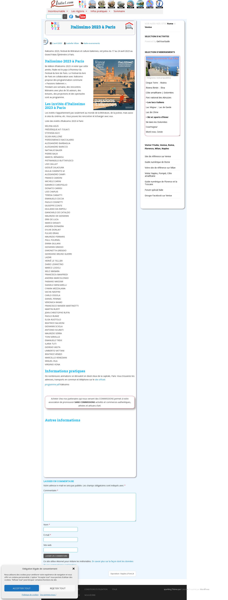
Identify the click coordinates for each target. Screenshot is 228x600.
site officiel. (100, 379)
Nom (46, 524)
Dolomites (169, 92)
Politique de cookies (30, 594)
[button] (73, 568)
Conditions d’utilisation (95, 589)
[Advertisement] (90, 450)
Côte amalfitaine (153, 92)
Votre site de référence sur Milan (160, 167)
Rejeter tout (58, 588)
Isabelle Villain (72, 43)
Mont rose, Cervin (154, 131)
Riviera (163, 82)
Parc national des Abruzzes (158, 97)
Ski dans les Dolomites (156, 122)
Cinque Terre (152, 82)
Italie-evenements (92, 43)
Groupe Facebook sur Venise (158, 195)
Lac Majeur (151, 107)
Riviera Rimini (152, 87)
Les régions (79, 11)
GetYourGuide (163, 41)
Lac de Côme (152, 112)
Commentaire (50, 490)
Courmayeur (151, 126)
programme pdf (52, 384)
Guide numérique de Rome (157, 162)
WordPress (204, 589)
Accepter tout (22, 588)
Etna (163, 87)
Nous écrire (90, 595)
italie (114, 589)
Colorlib (184, 589)
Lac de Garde (165, 107)
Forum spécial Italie (154, 189)
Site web (47, 545)
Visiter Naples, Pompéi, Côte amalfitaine (158, 174)
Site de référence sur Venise (158, 156)
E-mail (47, 534)
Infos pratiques (101, 11)
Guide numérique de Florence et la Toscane (161, 183)
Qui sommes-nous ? (48, 594)
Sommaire (119, 11)
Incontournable (58, 11)
